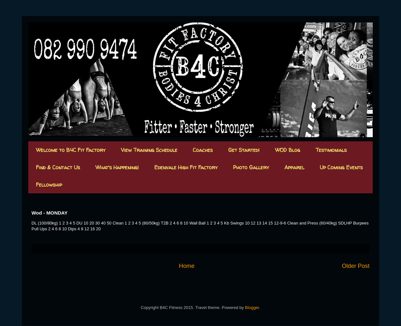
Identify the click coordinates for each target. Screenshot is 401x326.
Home (187, 266)
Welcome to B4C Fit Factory (70, 150)
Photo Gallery (251, 167)
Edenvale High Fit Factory (186, 167)
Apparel (294, 167)
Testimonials (331, 150)
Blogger (252, 307)
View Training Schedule (149, 150)
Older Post (356, 266)
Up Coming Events (341, 167)
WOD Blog (287, 150)
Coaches (203, 150)
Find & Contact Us (58, 167)
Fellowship (49, 184)
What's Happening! (117, 167)
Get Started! (244, 150)
